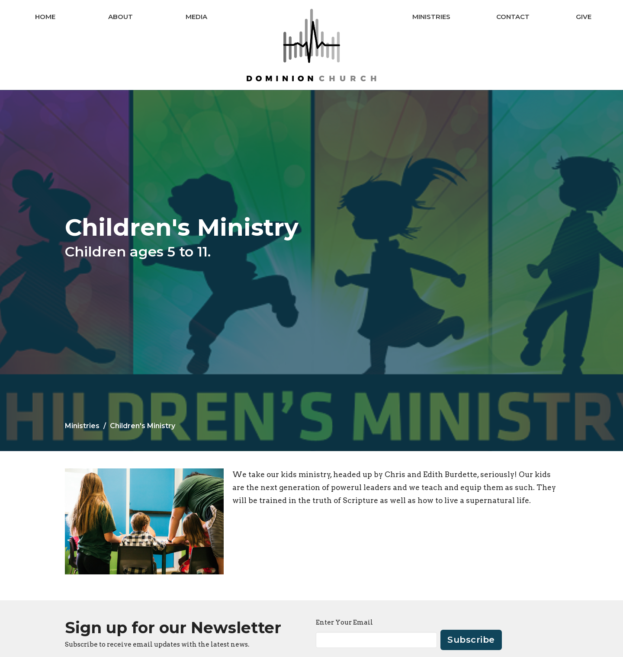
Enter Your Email (344, 622)
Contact (513, 17)
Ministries (431, 17)
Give (583, 17)
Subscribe (471, 640)
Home (45, 17)
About (120, 17)
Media (196, 17)
